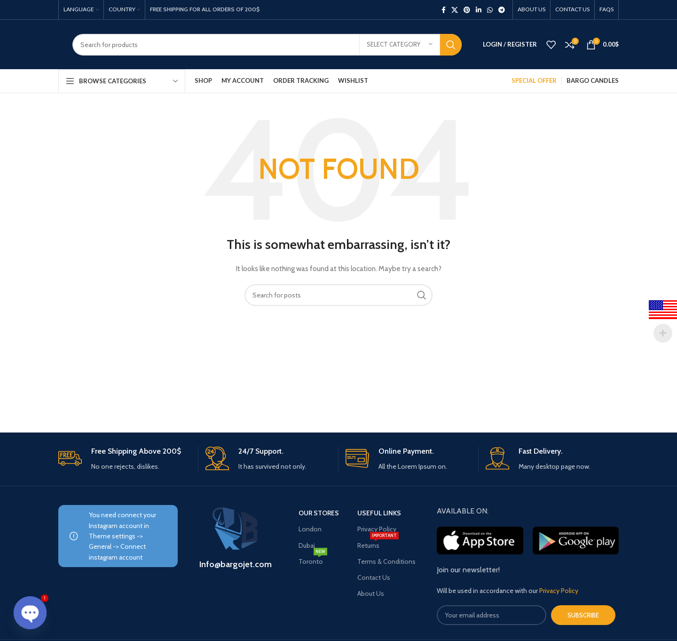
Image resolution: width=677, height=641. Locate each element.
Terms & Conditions (386, 561)
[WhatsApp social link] (490, 10)
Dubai (307, 545)
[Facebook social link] (444, 10)
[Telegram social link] (502, 10)
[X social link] (455, 10)
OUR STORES (319, 513)
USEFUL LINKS (379, 513)
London (310, 529)
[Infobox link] (124, 459)
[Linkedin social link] (478, 10)
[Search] (267, 45)
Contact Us (373, 577)
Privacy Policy (376, 529)
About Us (370, 593)
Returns (378, 543)
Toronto (313, 559)
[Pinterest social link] (467, 10)
